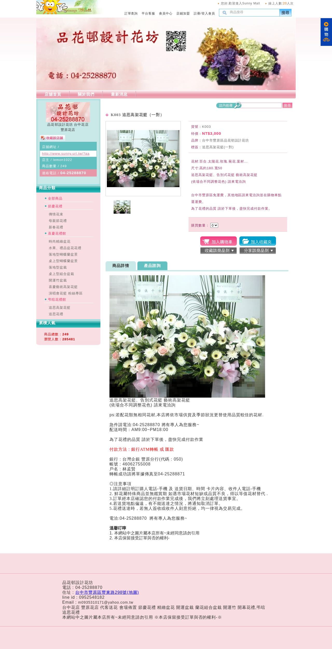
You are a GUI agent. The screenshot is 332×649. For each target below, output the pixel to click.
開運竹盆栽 (58, 280)
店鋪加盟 (183, 13)
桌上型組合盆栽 (61, 274)
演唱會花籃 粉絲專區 (66, 293)
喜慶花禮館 (57, 233)
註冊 (197, 13)
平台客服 (148, 13)
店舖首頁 (53, 94)
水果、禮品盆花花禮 (65, 248)
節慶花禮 (55, 206)
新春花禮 (56, 227)
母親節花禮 (58, 221)
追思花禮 (56, 314)
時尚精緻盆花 (60, 241)
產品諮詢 (152, 265)
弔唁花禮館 (57, 299)
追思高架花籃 (60, 307)
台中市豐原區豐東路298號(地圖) (107, 592)
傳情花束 (56, 214)
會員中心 (165, 13)
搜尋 (285, 12)
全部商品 (55, 198)
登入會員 (208, 13)
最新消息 (119, 94)
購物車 (326, 32)
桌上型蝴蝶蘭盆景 (63, 261)
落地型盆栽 (58, 267)
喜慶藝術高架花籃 (63, 287)
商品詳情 (120, 265)
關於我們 (86, 94)
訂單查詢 (131, 13)
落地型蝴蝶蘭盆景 (63, 254)
